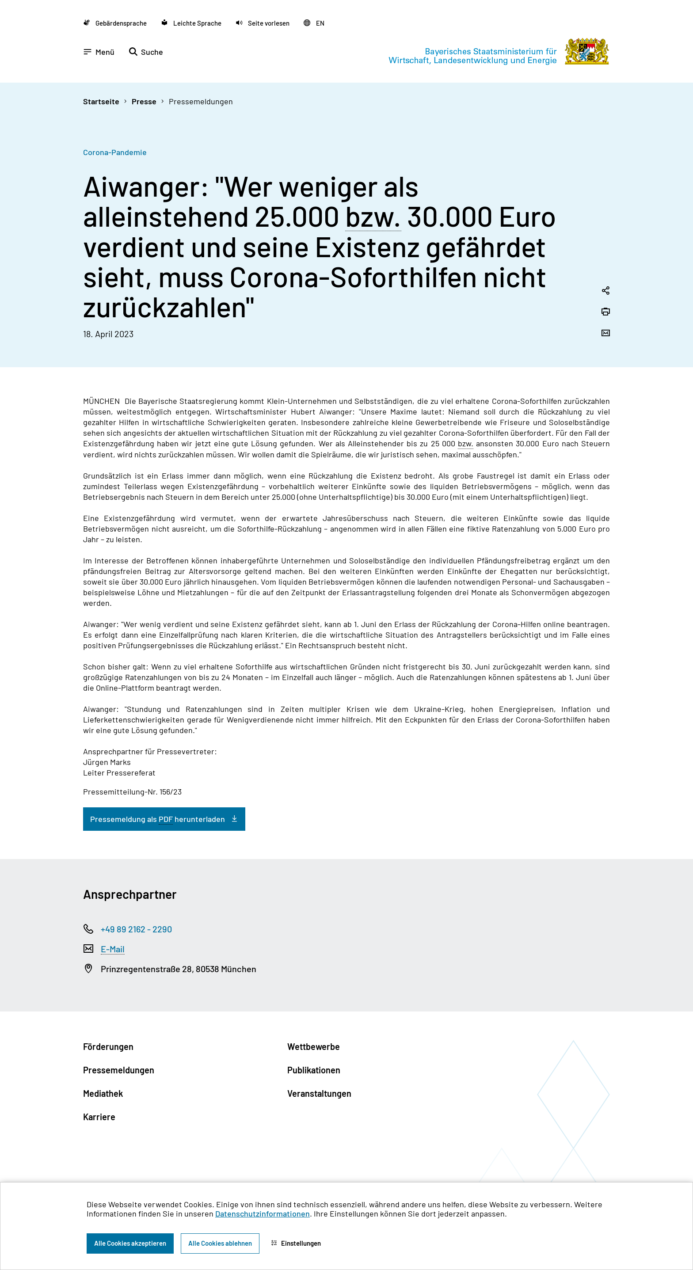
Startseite (101, 101)
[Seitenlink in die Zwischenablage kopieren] (605, 291)
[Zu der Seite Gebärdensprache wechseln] (115, 23)
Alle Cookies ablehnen (220, 1243)
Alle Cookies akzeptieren (130, 1243)
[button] (262, 23)
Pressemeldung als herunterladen (157, 819)
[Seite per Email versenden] (605, 333)
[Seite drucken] (605, 312)
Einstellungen (296, 1243)
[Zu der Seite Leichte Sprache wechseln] (191, 23)
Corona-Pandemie (115, 152)
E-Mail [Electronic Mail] (113, 948)
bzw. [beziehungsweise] (373, 216)
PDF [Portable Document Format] (166, 819)
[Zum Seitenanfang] (668, 635)
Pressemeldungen (201, 101)
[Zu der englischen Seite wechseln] (314, 23)
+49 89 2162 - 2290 (136, 929)
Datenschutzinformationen (262, 1213)
